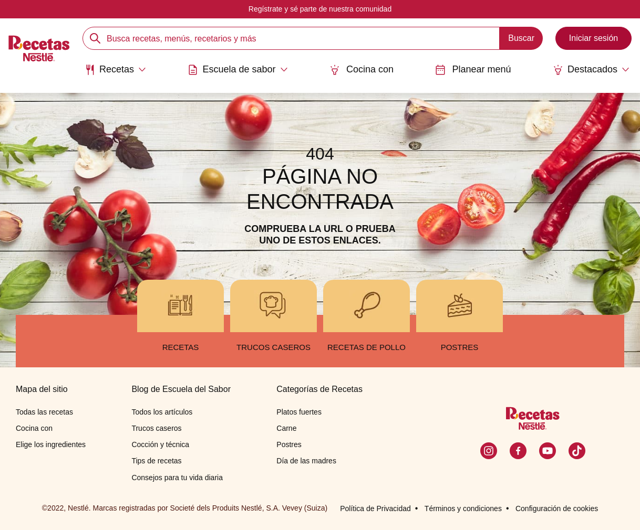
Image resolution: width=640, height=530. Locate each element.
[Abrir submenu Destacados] (591, 70)
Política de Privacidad (375, 508)
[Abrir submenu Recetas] (115, 70)
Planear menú (473, 69)
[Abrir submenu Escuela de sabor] (237, 70)
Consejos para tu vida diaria (177, 477)
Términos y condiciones (463, 508)
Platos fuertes (299, 412)
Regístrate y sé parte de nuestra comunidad (320, 9)
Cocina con (361, 69)
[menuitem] (115, 73)
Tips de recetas (156, 461)
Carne (286, 428)
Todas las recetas (44, 412)
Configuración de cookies (556, 508)
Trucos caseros (156, 428)
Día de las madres (306, 461)
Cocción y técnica (160, 444)
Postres (288, 444)
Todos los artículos (161, 412)
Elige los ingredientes (51, 444)
